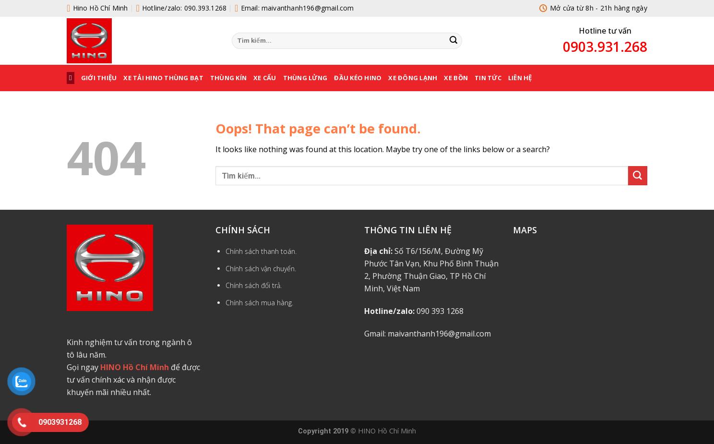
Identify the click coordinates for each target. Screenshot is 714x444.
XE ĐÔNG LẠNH (412, 77)
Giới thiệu (99, 77)
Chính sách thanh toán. (261, 251)
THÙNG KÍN (228, 77)
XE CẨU (264, 77)
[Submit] (453, 41)
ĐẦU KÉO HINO (357, 77)
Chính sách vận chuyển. (261, 268)
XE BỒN (456, 77)
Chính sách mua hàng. (259, 302)
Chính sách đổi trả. (254, 285)
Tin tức (488, 77)
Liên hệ (520, 77)
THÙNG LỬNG (305, 77)
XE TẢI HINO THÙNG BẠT (163, 77)
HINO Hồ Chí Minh (387, 430)
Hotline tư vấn (605, 30)
